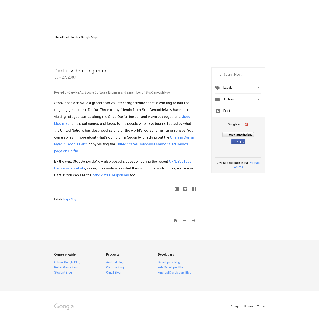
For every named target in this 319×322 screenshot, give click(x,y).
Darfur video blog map (80, 71)
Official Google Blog (67, 262)
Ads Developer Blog (171, 267)
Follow (238, 142)
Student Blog (63, 272)
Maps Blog (69, 199)
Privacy (249, 306)
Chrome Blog (115, 267)
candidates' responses (110, 175)
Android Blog (115, 262)
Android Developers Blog (174, 272)
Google (236, 306)
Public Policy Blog (66, 267)
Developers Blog (169, 262)
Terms (261, 306)
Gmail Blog (113, 272)
